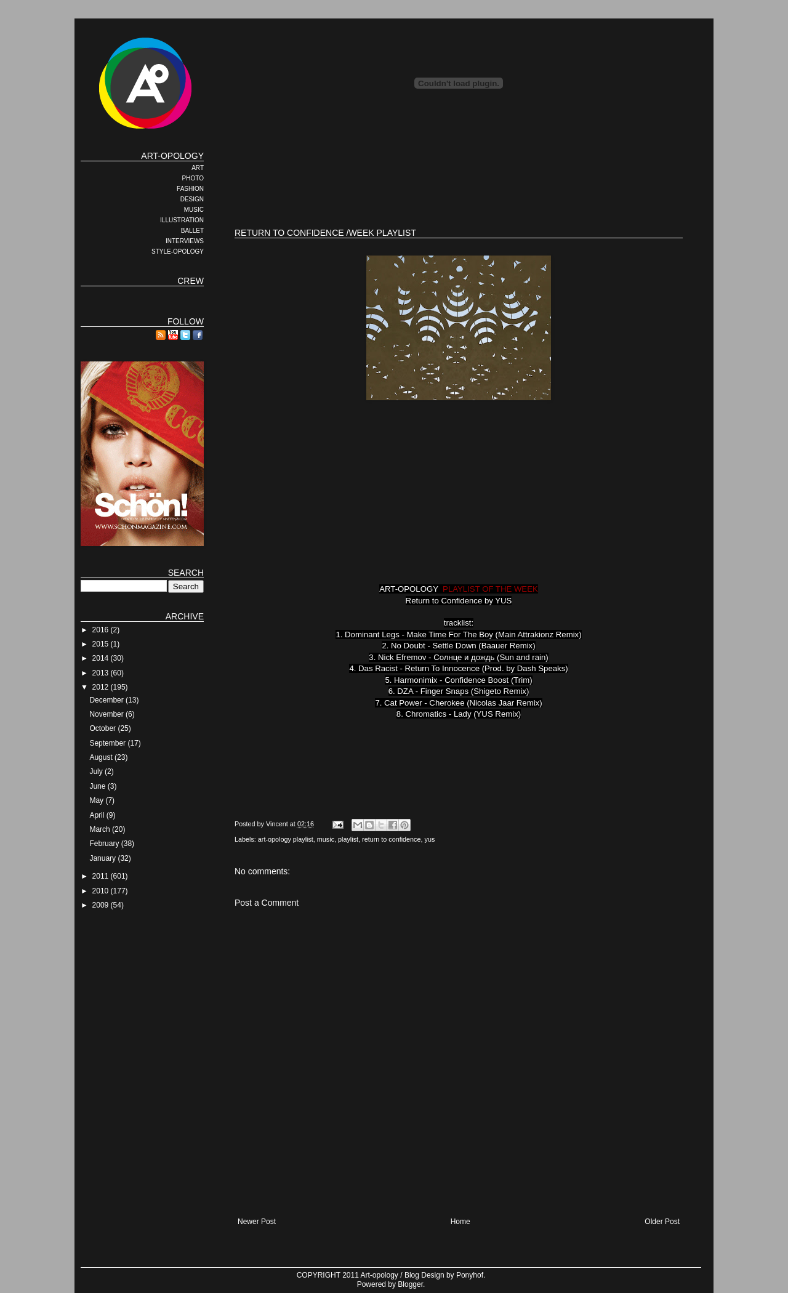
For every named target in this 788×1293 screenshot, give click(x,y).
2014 (101, 658)
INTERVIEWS (185, 241)
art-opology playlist (285, 839)
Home (460, 1221)
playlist (348, 839)
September (108, 743)
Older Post (662, 1221)
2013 (101, 673)
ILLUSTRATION (182, 220)
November (107, 714)
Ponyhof (469, 1275)
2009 (101, 905)
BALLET (192, 230)
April (97, 815)
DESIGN (192, 199)
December (107, 700)
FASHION (190, 188)
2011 (101, 876)
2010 (101, 891)
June (98, 786)
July (97, 771)
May (97, 800)
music (325, 839)
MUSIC (194, 209)
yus (430, 839)
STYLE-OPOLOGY (177, 251)
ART (197, 167)
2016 (101, 630)
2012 (101, 687)
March (100, 829)
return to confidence (391, 839)
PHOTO (193, 178)
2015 (101, 644)
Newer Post (257, 1221)
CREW (190, 281)
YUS (503, 600)
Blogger (410, 1284)
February (105, 843)
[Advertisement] (459, 178)
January (103, 858)
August (102, 757)
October (103, 728)
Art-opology (379, 1275)
